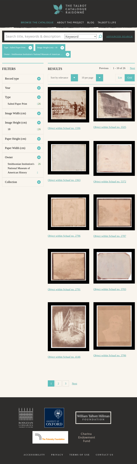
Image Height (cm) (16, 122)
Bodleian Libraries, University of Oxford (26, 418)
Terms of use (79, 454)
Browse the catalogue (37, 22)
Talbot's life (107, 22)
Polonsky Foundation (50, 437)
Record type (12, 78)
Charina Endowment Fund (87, 437)
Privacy (57, 454)
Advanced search (119, 36)
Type (8, 97)
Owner (9, 157)
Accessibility (34, 454)
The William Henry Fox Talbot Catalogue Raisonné (68, 9)
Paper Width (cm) (15, 148)
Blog (90, 22)
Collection (11, 181)
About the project (70, 22)
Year (7, 87)
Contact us (104, 454)
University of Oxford (54, 418)
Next (132, 68)
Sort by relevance (64, 77)
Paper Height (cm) (15, 138)
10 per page (92, 77)
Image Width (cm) (15, 113)
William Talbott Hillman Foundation (93, 417)
